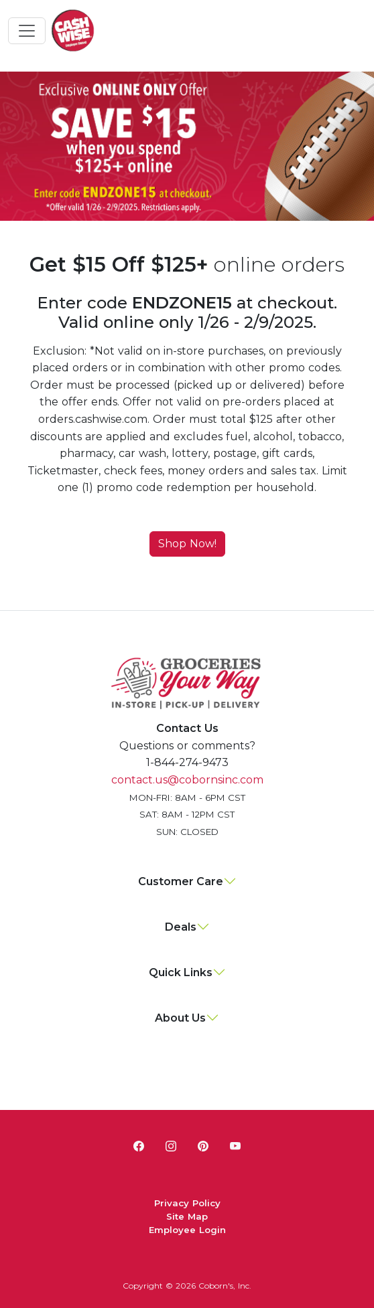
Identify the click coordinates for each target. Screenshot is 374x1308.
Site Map (187, 1216)
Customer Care (180, 881)
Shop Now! (187, 543)
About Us (180, 1018)
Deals (180, 927)
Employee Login (187, 1229)
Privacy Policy (187, 1203)
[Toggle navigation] (27, 30)
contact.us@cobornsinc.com (187, 779)
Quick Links (180, 972)
